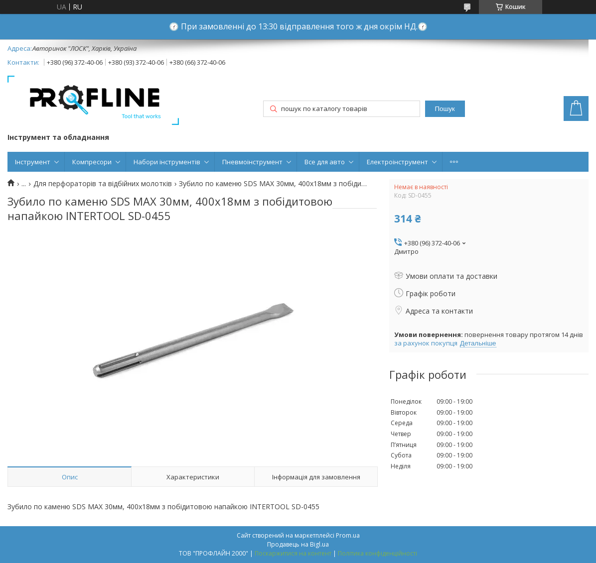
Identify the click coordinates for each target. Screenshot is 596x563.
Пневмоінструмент (252, 161)
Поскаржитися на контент (293, 553)
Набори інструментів (167, 161)
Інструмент (32, 161)
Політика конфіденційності (377, 553)
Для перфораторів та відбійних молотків (102, 183)
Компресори (92, 161)
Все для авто (324, 161)
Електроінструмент (397, 161)
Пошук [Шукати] (444, 109)
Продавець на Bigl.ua (298, 544)
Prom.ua (348, 535)
